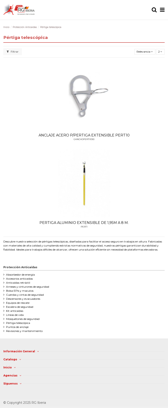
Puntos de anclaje (17, 327)
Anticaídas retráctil (18, 282)
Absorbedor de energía (20, 274)
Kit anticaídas (14, 310)
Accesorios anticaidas (19, 278)
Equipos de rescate (17, 302)
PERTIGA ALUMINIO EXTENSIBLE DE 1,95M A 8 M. (84, 223)
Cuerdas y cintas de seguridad (25, 294)
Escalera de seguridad (19, 306)
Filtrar (13, 51)
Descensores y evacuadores (23, 298)
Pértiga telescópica (18, 323)
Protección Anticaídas (20, 267)
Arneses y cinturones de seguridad (27, 286)
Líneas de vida (15, 315)
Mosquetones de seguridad (22, 319)
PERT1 (84, 226)
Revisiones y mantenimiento (24, 331)
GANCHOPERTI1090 (84, 139)
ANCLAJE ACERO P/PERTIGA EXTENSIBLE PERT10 (84, 135)
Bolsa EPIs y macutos (19, 290)
